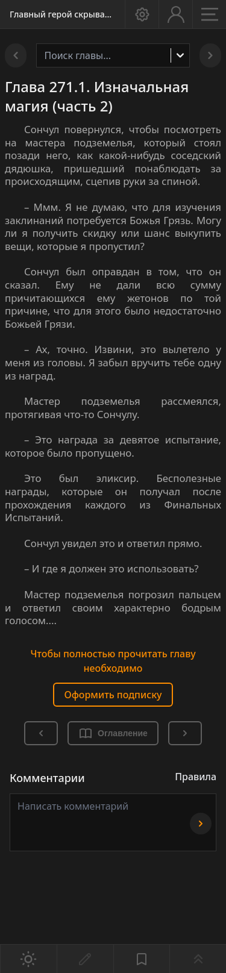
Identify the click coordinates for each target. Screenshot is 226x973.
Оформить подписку (113, 694)
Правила (195, 776)
